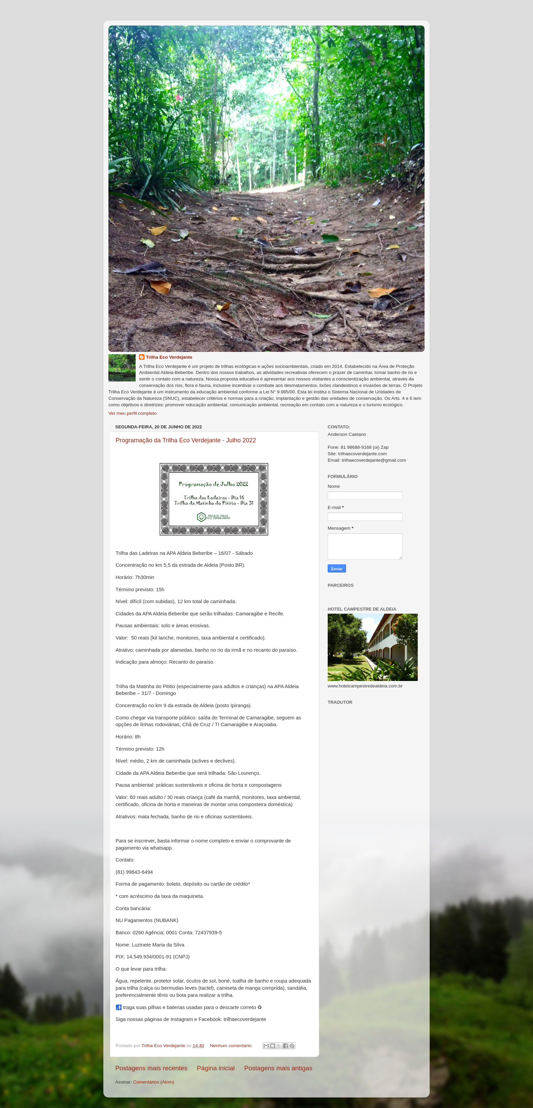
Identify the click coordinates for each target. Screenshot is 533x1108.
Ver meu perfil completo (132, 413)
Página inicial (216, 1068)
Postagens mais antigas (278, 1068)
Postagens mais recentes (151, 1068)
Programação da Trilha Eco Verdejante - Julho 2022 (186, 440)
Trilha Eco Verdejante (169, 357)
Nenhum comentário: (232, 1045)
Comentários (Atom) (153, 1082)
